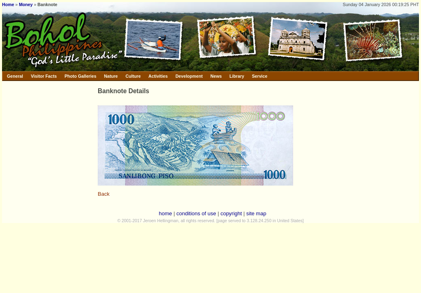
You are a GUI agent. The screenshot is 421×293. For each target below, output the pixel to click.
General (15, 76)
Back (104, 194)
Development (189, 76)
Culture (132, 76)
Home (8, 4)
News (216, 76)
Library (237, 76)
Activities (158, 76)
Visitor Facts (44, 76)
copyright (231, 213)
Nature (111, 76)
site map (256, 213)
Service (260, 76)
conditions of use (196, 213)
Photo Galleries (80, 76)
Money (26, 4)
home (165, 213)
